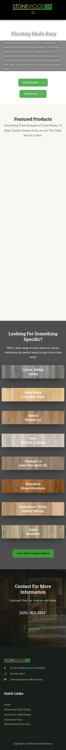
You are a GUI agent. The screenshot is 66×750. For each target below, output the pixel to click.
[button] (33, 13)
